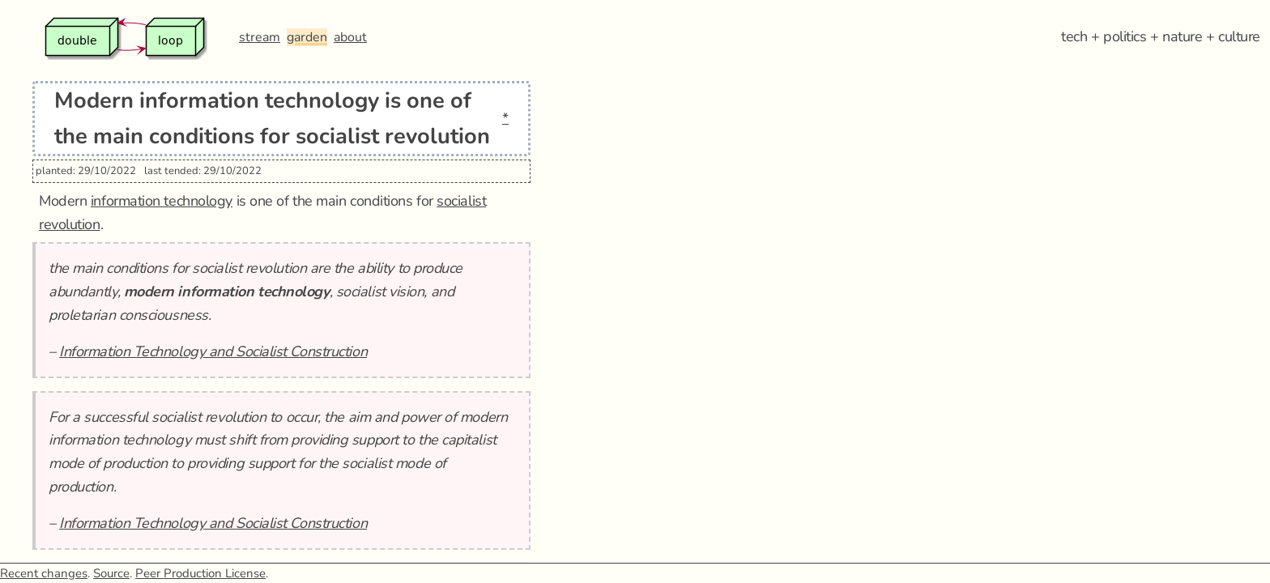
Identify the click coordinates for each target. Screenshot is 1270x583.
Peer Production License (200, 573)
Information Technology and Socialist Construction (213, 351)
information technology (161, 201)
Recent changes (43, 573)
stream (259, 37)
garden (307, 37)
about (350, 37)
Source (111, 573)
